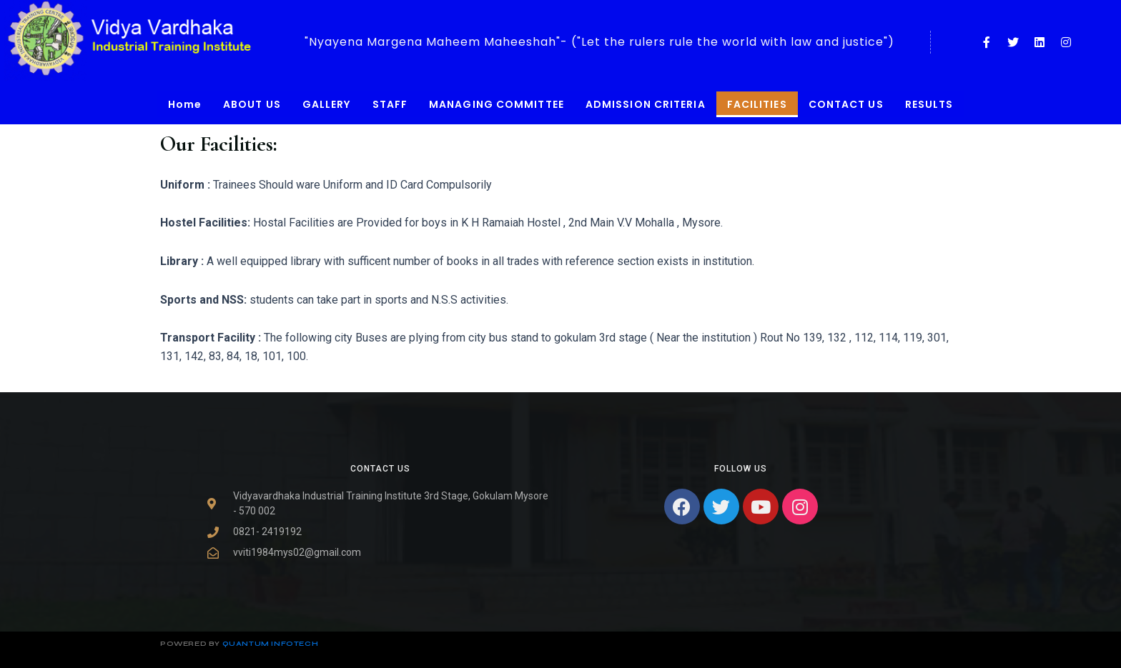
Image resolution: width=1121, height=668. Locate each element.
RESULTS (929, 104)
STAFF (390, 104)
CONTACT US (846, 104)
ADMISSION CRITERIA (646, 104)
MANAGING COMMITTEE (496, 104)
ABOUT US (252, 104)
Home (185, 104)
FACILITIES (757, 104)
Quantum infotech (270, 643)
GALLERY (326, 104)
